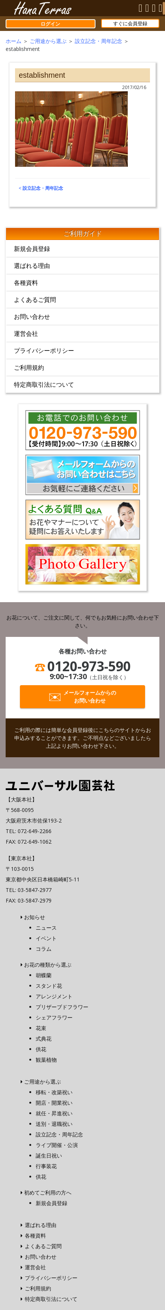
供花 (41, 1049)
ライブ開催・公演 (57, 1145)
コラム (43, 948)
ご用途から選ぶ (48, 41)
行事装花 (46, 1166)
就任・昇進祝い (54, 1113)
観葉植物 (46, 1059)
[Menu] (164, 8)
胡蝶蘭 (43, 975)
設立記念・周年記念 (98, 41)
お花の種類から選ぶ (47, 964)
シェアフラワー (54, 1017)
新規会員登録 (32, 248)
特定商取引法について (44, 384)
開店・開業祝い (54, 1102)
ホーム (13, 41)
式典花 (43, 1038)
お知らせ (34, 917)
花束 (41, 1028)
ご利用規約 (29, 367)
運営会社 (26, 333)
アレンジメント (54, 996)
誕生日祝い (49, 1155)
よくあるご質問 (35, 299)
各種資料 (26, 282)
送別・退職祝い (54, 1123)
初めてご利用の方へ (47, 1192)
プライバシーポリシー (44, 350)
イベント (46, 938)
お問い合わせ (32, 316)
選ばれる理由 (32, 265)
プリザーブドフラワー (62, 1006)
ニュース (46, 927)
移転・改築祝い (54, 1092)
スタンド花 (49, 985)
